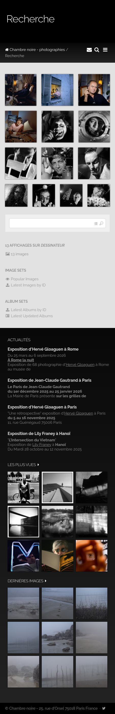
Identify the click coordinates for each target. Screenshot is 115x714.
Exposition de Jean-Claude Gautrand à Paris (49, 380)
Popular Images (21, 279)
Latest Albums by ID (25, 310)
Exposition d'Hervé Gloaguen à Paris (42, 407)
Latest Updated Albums (29, 316)
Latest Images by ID (25, 285)
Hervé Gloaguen (80, 364)
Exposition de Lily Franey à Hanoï (39, 433)
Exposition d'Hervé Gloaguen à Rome (43, 349)
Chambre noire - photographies (35, 49)
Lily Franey (41, 444)
